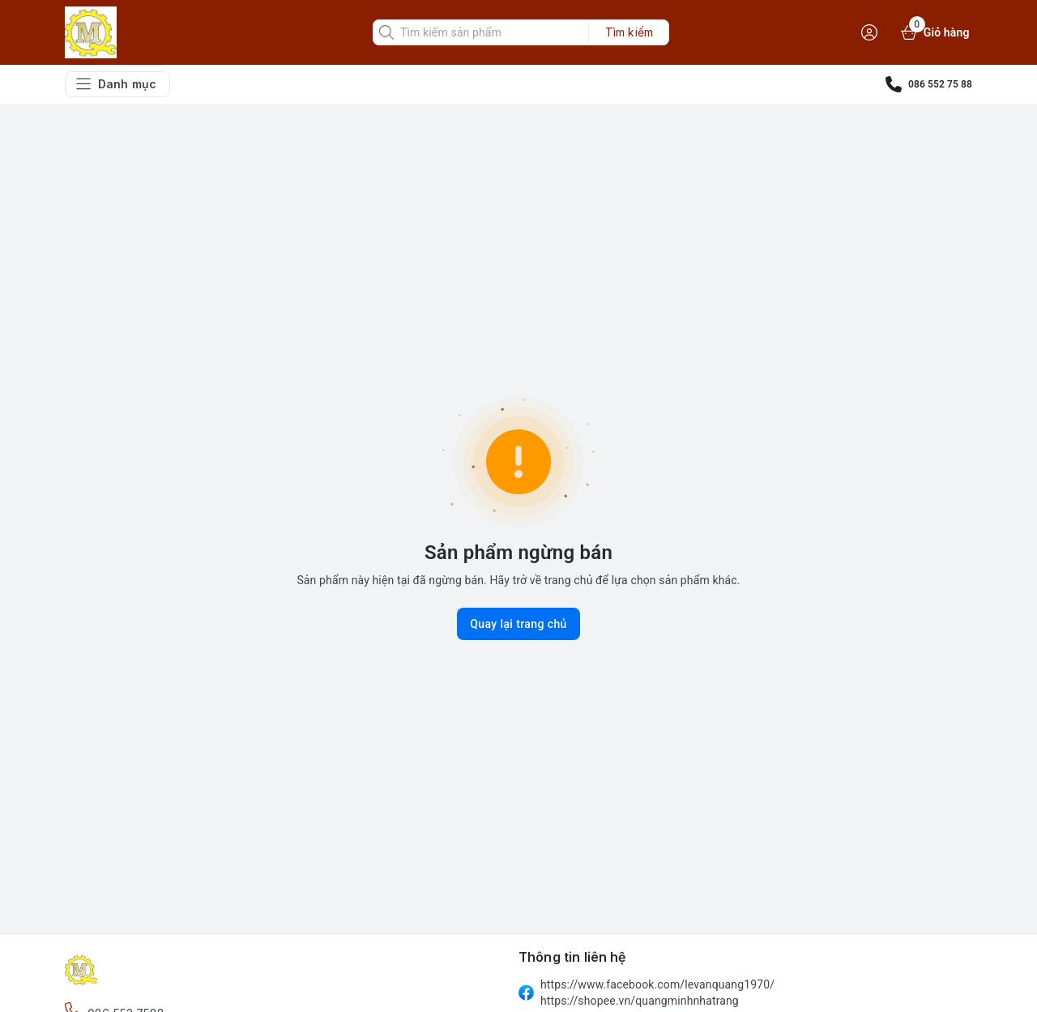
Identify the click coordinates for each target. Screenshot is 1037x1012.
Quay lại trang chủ (518, 623)
